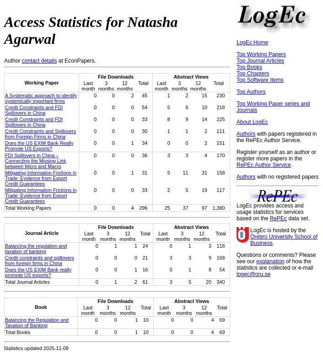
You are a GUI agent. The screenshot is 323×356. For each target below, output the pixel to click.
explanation (270, 261)
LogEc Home (252, 42)
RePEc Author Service (264, 165)
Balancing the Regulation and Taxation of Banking (37, 322)
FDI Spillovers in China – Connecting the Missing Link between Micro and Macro (35, 161)
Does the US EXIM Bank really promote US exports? (38, 272)
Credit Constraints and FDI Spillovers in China (34, 110)
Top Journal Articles (260, 61)
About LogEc (252, 122)
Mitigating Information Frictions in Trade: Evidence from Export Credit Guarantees (40, 178)
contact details (39, 61)
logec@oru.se (253, 274)
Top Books (249, 67)
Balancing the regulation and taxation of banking (36, 248)
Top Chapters (253, 73)
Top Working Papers (261, 54)
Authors (246, 134)
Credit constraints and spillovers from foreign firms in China (39, 260)
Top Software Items (260, 80)
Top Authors (251, 92)
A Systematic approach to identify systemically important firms (41, 98)
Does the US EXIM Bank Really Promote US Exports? (39, 145)
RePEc (278, 218)
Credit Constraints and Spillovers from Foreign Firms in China (40, 133)
